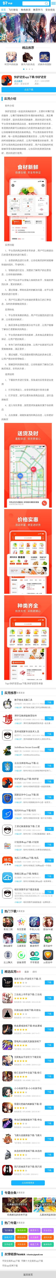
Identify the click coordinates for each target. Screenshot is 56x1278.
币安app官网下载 (10, 1266)
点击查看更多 (28, 1183)
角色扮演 (25, 9)
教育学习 (38, 9)
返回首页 (28, 1274)
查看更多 (20, 693)
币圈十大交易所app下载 (32, 1261)
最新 (26, 972)
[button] (23, 69)
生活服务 (18, 81)
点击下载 (28, 89)
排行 (35, 972)
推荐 (18, 972)
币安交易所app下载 (11, 1261)
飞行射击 (13, 9)
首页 (3, 9)
